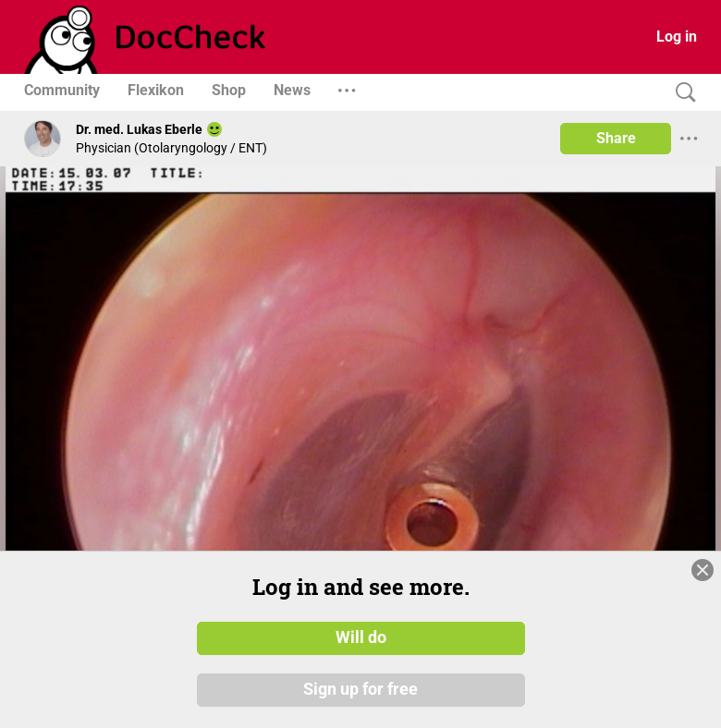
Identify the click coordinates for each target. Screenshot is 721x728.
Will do (361, 638)
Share (616, 138)
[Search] (681, 93)
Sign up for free (360, 690)
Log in (676, 36)
